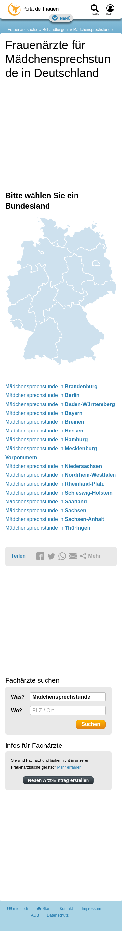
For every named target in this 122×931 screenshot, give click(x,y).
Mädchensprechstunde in (51, 386)
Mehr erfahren (69, 767)
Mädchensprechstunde (93, 29)
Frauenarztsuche (22, 29)
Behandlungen (55, 29)
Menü (61, 18)
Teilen (18, 556)
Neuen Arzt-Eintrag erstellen (58, 780)
